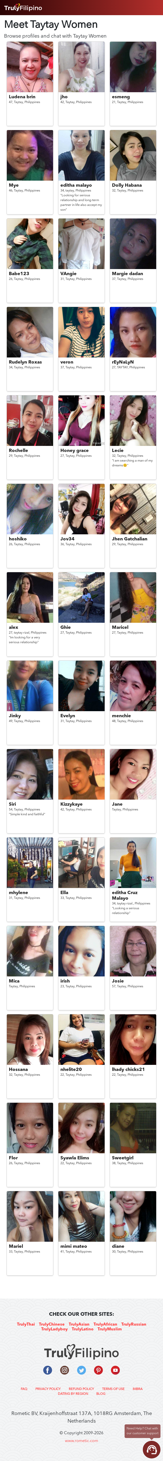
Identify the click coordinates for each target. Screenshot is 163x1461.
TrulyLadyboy (54, 1329)
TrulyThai (26, 1325)
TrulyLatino (83, 1329)
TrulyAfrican (105, 1325)
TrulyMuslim (110, 1329)
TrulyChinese (52, 1325)
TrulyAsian (79, 1325)
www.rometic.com (81, 1441)
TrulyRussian (133, 1325)
